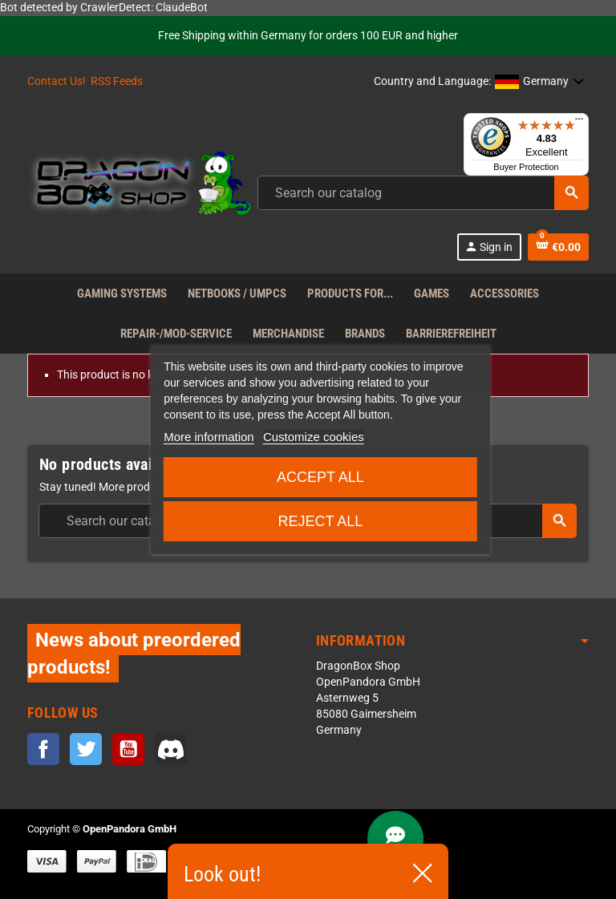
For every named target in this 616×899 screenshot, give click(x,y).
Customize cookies (313, 436)
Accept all (320, 477)
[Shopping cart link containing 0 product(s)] (558, 247)
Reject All (320, 521)
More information (209, 436)
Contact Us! (56, 81)
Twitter (86, 749)
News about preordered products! (134, 653)
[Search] (422, 193)
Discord (171, 749)
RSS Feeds (117, 81)
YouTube (128, 749)
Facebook (43, 749)
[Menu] (579, 122)
